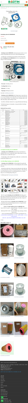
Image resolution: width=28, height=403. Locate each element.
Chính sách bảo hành (4, 394)
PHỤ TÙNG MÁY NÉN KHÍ (14, 7)
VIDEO (2, 384)
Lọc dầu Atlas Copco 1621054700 (5, 257)
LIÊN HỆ (2, 387)
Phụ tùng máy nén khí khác (13, 174)
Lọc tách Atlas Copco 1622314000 (5, 316)
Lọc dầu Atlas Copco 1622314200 (19, 238)
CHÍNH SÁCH (3, 380)
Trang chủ (3, 7)
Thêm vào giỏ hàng (10, 43)
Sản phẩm (7, 7)
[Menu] (1, 2)
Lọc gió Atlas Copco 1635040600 (18, 277)
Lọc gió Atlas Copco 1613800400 (18, 316)
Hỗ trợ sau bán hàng (4, 396)
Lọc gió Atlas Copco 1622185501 (5, 238)
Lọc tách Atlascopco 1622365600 (5, 277)
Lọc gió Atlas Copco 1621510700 (5, 355)
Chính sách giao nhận (4, 391)
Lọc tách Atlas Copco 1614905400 (19, 257)
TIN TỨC (2, 382)
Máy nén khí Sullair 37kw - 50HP (6, 400)
